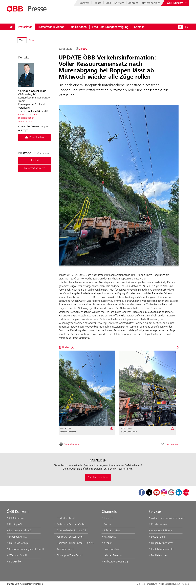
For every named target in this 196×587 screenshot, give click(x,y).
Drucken (141, 583)
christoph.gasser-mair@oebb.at (27, 116)
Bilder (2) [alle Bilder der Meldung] (66, 347)
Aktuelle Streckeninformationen (166, 518)
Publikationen (78, 27)
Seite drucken (71, 444)
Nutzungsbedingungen (169, 583)
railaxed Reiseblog (112, 555)
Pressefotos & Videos (51, 27)
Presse (97, 3)
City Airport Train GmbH (68, 555)
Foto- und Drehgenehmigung (110, 27)
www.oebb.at (25, 121)
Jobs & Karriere (114, 3)
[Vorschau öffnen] (119, 185)
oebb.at (133, 3)
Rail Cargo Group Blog (114, 561)
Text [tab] (22, 40)
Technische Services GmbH (69, 524)
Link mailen (172, 444)
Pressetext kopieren (34, 168)
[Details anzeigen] (111, 428)
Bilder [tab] (32, 40)
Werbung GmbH (17, 555)
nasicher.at (108, 536)
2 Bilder (83, 48)
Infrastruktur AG (17, 536)
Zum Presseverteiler (98, 477)
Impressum (152, 583)
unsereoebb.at (151, 3)
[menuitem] (11, 27)
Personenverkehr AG (19, 530)
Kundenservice (158, 524)
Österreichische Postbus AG (70, 530)
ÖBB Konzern (15, 518)
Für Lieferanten (158, 555)
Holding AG (14, 524)
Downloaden (34, 137)
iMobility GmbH (64, 549)
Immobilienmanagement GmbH (24, 549)
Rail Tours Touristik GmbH (69, 536)
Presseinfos (25, 27)
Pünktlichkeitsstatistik (161, 549)
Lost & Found (157, 536)
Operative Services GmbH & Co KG (71, 542)
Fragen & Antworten (161, 542)
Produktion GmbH (65, 518)
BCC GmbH (14, 561)
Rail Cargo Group (17, 542)
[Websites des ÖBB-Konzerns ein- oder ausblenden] (177, 3)
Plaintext (34, 160)
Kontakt (139, 27)
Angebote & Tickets (160, 530)
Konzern (84, 3)
